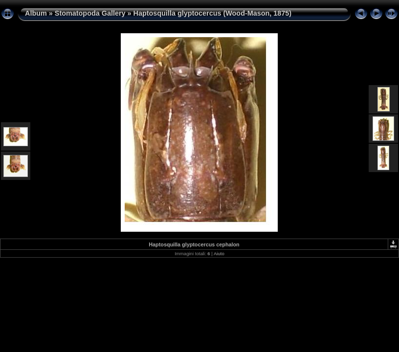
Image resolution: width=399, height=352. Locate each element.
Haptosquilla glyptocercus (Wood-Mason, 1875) (212, 13)
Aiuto (219, 253)
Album (36, 13)
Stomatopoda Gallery (90, 13)
